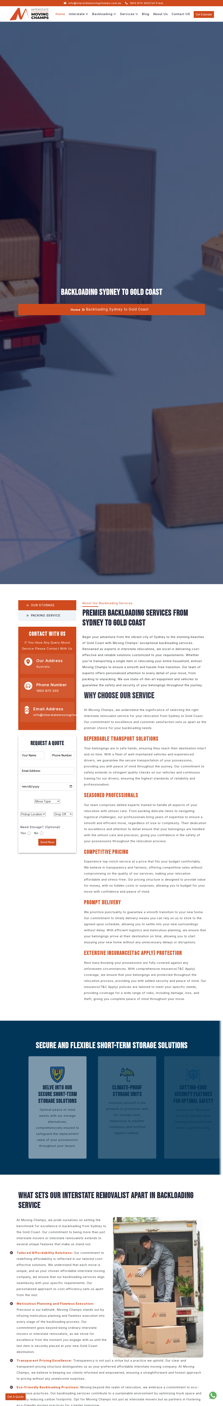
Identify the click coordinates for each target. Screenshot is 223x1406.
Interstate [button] (78, 14)
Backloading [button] (104, 14)
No (39, 833)
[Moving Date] (47, 786)
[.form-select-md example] (47, 801)
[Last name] (47, 771)
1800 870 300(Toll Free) (144, 3)
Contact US (181, 14)
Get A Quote (15, 1396)
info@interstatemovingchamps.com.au (92, 3)
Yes (26, 833)
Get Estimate (204, 14)
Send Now (47, 842)
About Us (160, 14)
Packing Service (43, 615)
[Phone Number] (62, 755)
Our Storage (40, 605)
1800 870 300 (47, 691)
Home (60, 14)
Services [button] (129, 14)
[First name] (32, 755)
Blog (145, 14)
